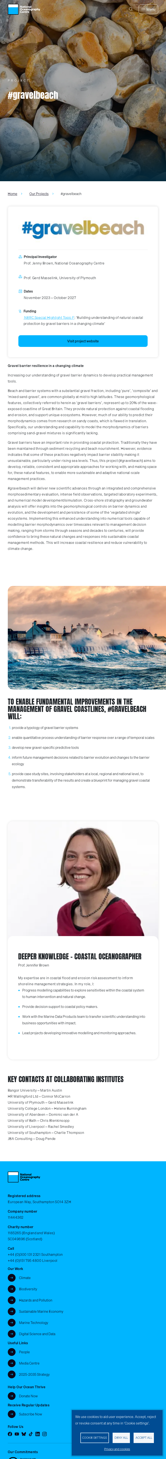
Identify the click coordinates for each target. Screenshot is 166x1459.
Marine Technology (33, 1322)
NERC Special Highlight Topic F (49, 317)
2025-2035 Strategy (34, 1374)
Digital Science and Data (37, 1334)
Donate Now (28, 1396)
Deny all (121, 1438)
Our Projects (39, 193)
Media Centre (29, 1363)
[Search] (131, 9)
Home (12, 193)
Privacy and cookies (117, 1449)
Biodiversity (28, 1289)
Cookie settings (94, 1438)
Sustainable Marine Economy (41, 1311)
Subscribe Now (30, 1414)
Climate (25, 1277)
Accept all (144, 1438)
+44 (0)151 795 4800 (24, 1260)
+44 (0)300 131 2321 (24, 1254)
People (24, 1352)
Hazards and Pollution (35, 1300)
